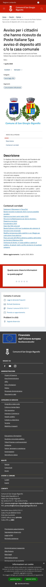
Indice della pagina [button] (12, 135)
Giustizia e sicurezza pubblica (14, 439)
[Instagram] (15, 366)
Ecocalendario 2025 (10, 223)
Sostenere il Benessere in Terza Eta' (16, 209)
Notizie (18, 17)
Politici (7, 388)
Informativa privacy (11, 557)
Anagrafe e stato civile (12, 404)
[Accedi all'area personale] (38, 2)
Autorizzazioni (9, 451)
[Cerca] (42, 9)
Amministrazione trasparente (14, 548)
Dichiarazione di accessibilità (14, 561)
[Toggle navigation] (4, 8)
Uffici (6, 381)
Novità (11, 17)
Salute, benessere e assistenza (15, 448)
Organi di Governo (11, 375)
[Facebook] (5, 366)
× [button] (44, 563)
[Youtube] (10, 366)
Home (4, 17)
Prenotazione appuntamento (14, 529)
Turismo (7, 423)
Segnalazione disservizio (13, 532)
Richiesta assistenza (11, 538)
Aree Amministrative (12, 378)
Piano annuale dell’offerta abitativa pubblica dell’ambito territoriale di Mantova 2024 (22, 239)
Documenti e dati (10, 394)
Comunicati (8, 467)
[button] (23, 584)
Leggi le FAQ (9, 535)
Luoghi (7, 480)
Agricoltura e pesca (11, 455)
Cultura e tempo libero (12, 407)
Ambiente (8, 445)
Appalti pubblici (10, 416)
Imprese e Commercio (12, 413)
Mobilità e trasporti (11, 426)
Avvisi (7, 471)
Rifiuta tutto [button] (31, 579)
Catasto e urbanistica (12, 420)
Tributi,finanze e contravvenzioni (16, 442)
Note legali (8, 554)
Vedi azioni (18, 70)
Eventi (7, 483)
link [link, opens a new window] (42, 575)
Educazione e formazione (13, 436)
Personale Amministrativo (13, 391)
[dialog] (23, 574)
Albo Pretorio (9, 551)
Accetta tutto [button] (15, 579)
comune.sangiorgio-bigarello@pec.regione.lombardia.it (24, 503)
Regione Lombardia (9, 2)
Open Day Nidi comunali (12, 226)
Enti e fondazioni (10, 385)
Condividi (8, 70)
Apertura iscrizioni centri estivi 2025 (16, 216)
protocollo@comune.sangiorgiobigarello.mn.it (21, 505)
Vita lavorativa (9, 410)
